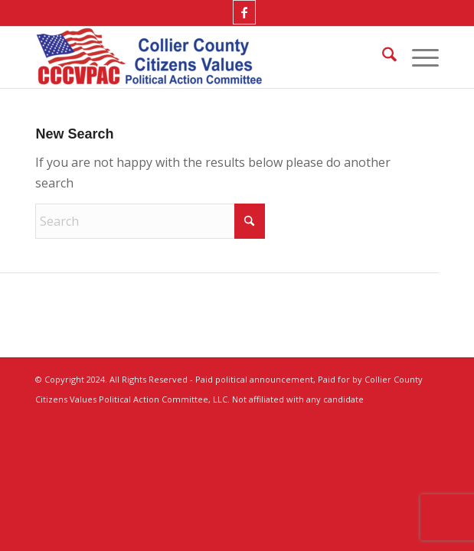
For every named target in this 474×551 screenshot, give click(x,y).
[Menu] (418, 57)
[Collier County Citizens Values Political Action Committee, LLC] (196, 57)
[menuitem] (382, 57)
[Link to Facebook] (244, 12)
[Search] (382, 57)
